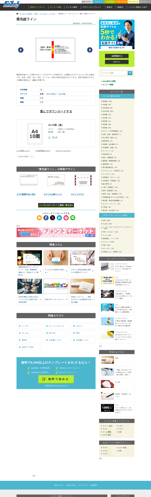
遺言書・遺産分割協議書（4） (113, 200)
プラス (120, 429)
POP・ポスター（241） (111, 232)
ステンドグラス (77, 194)
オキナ (105, 429)
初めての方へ (87, 2)
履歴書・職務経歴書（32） (112, 161)
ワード (54, 137)
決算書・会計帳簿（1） (111, 144)
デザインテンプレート (91, 7)
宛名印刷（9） (108, 154)
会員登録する (116, 56)
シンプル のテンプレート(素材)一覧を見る (56, 205)
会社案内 (93, 485)
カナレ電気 (107, 435)
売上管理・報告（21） (110, 137)
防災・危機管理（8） (110, 157)
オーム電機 (107, 432)
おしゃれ (25, 333)
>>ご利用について (23, 151)
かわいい (79, 326)
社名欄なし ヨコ (82, 340)
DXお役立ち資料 (109, 81)
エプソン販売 (108, 426)
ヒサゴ (120, 426)
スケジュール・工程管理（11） (113, 170)
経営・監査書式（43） (110, 190)
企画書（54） (107, 104)
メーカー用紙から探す (137, 7)
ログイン (98, 2)
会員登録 (110, 2)
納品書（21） (107, 121)
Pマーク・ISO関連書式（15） (113, 131)
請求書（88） (107, 124)
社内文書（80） (108, 108)
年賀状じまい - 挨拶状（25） (113, 252)
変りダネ (52, 333)
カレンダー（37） (109, 248)
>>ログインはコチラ (63, 151)
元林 (120, 432)
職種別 (120, 7)
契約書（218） (108, 101)
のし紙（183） (108, 224)
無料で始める (58, 379)
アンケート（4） (108, 151)
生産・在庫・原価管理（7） (112, 134)
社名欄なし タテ (55, 340)
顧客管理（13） (108, 141)
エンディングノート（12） (112, 204)
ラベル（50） (107, 235)
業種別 (109, 7)
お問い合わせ (122, 2)
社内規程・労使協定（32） (112, 180)
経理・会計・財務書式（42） (113, 194)
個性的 (24, 340)
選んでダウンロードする (56, 111)
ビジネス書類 (71, 7)
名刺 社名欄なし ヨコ (26, 156)
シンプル (25, 326)
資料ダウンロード (37, 7)
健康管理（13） (108, 164)
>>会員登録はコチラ (42, 151)
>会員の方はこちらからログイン (56, 385)
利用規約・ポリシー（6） (111, 177)
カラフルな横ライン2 (53, 194)
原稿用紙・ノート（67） (111, 238)
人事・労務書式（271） (111, 187)
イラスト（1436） (109, 242)
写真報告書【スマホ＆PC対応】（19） (116, 197)
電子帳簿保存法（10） (110, 167)
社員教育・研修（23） (110, 147)
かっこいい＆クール (56, 326)
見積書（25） (107, 114)
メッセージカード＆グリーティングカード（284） (117, 227)
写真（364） (107, 245)
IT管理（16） (107, 207)
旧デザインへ (145, 2)
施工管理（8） (108, 184)
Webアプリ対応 (28, 347)
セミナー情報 (55, 7)
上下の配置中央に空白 (26, 194)
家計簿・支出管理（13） (111, 210)
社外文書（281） (108, 111)
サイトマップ (133, 2)
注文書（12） (107, 118)
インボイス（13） (109, 174)
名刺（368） (107, 220)
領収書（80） (107, 128)
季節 (78, 333)
